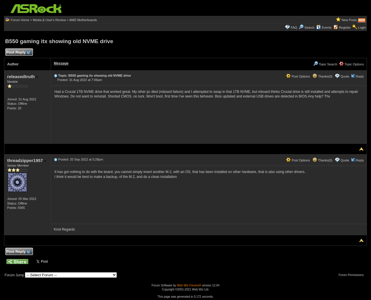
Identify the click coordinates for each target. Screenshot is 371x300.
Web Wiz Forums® (189, 285)
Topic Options (351, 64)
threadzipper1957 (26, 160)
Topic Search (325, 64)
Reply (360, 76)
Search (309, 27)
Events (324, 27)
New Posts (349, 20)
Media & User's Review (49, 20)
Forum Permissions (352, 275)
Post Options (298, 76)
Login (362, 27)
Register (345, 27)
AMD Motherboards (83, 20)
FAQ (294, 27)
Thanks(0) (322, 76)
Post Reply (18, 52)
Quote (345, 76)
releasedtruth (22, 76)
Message (61, 63)
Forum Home (20, 20)
